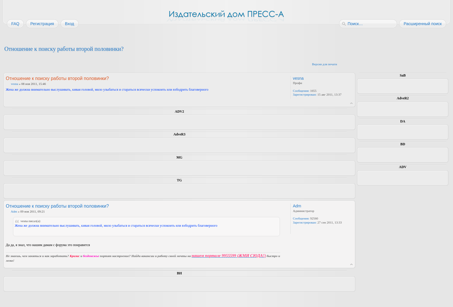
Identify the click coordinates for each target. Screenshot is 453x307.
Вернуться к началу (351, 103)
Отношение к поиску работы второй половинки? (64, 49)
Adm (14, 211)
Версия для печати (324, 64)
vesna (14, 83)
